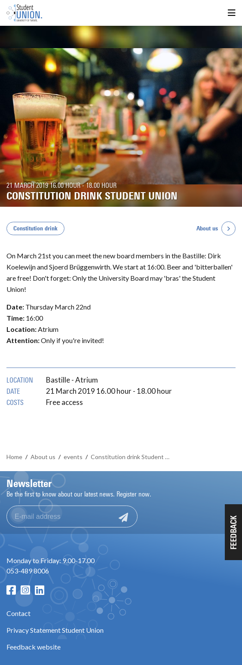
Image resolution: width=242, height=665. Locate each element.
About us (207, 228)
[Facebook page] (11, 590)
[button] (233, 532)
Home (14, 456)
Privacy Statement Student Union (55, 630)
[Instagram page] (25, 590)
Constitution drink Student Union (132, 456)
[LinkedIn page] (39, 590)
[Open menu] (232, 13)
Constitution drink (35, 228)
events (73, 456)
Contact (18, 613)
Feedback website (33, 647)
